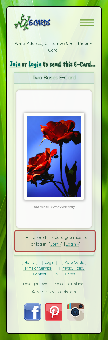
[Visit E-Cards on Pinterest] (53, 319)
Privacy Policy (73, 268)
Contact (39, 274)
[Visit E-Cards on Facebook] (32, 319)
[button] (87, 23)
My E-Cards (65, 274)
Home (29, 262)
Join (14, 64)
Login (34, 64)
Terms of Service (37, 268)
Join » (55, 244)
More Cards (74, 262)
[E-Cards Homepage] (42, 22)
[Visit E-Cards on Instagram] (75, 319)
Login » (72, 244)
